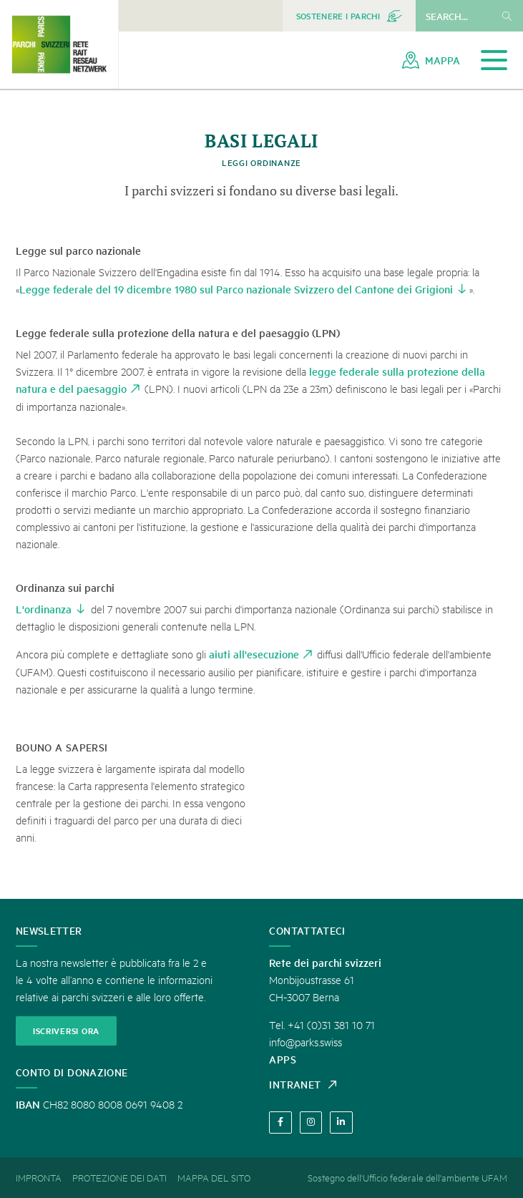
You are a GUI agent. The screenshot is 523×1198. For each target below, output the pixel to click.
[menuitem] (349, 15)
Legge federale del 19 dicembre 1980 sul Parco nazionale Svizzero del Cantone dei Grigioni (236, 288)
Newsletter (49, 930)
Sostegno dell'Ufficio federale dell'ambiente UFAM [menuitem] (407, 1177)
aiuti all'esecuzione (254, 653)
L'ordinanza (44, 608)
